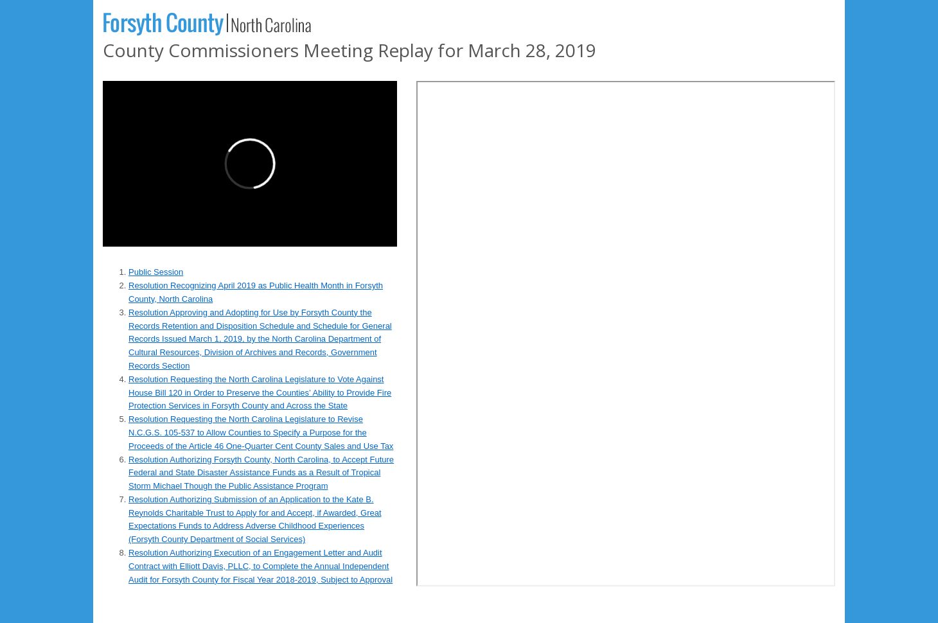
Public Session (155, 272)
